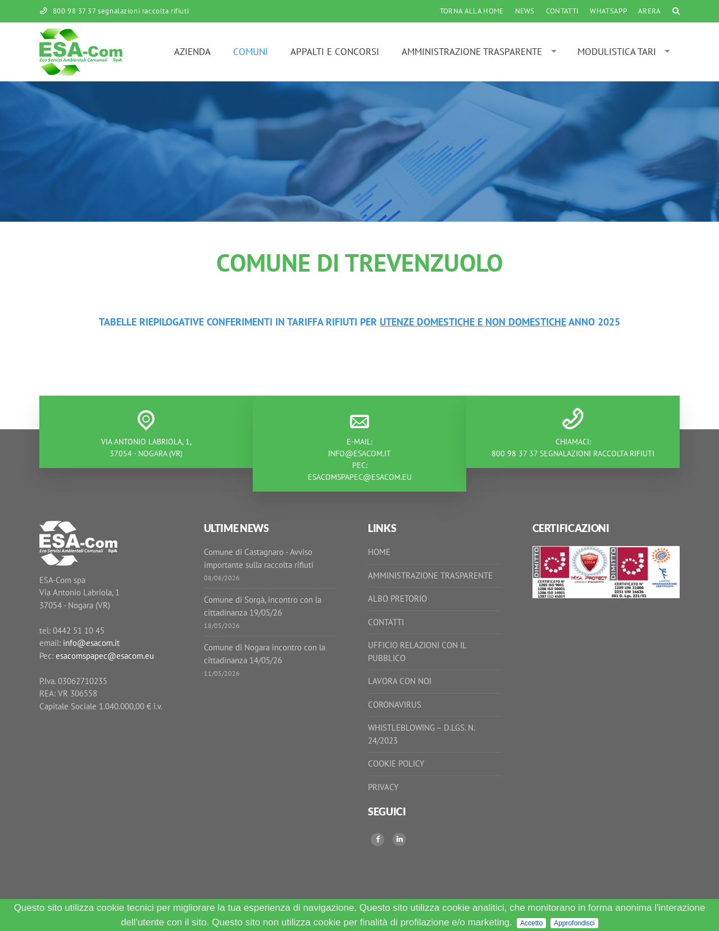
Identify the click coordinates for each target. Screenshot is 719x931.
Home (379, 552)
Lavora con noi (399, 681)
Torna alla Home (472, 11)
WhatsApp (608, 11)
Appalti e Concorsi (334, 51)
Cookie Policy (396, 763)
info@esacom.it (359, 453)
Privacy (383, 787)
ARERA (649, 11)
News (525, 11)
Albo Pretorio (397, 598)
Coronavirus (394, 704)
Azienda (192, 51)
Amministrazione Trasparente (472, 51)
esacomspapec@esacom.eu (360, 477)
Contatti (562, 11)
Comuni (250, 51)
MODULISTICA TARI (616, 51)
